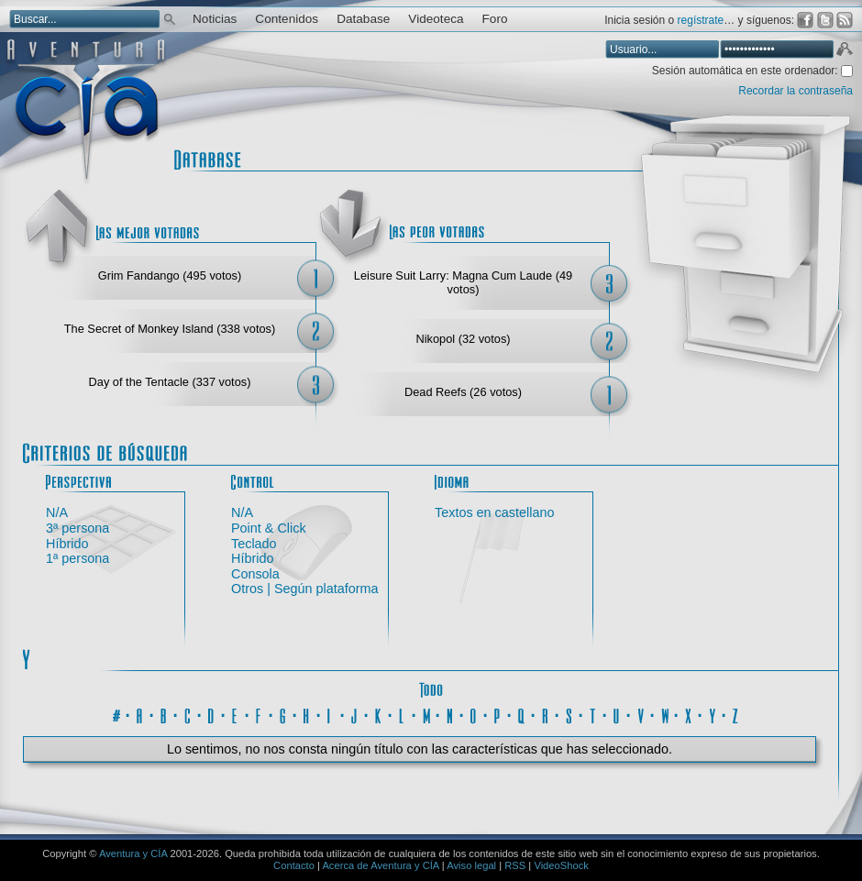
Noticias (215, 19)
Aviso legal (471, 865)
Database (363, 19)
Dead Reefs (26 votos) (463, 392)
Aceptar (843, 51)
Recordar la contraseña (795, 90)
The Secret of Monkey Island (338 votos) (169, 329)
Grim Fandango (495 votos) (169, 275)
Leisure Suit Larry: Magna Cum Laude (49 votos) (463, 282)
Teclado (254, 543)
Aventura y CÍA (133, 853)
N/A (57, 512)
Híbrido (67, 543)
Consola (255, 574)
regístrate (701, 20)
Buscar (169, 17)
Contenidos (286, 19)
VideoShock (561, 865)
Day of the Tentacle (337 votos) (170, 382)
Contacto (294, 865)
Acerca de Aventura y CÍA (380, 865)
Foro (495, 19)
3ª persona (77, 528)
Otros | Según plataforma (305, 588)
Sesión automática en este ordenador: (746, 70)
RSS (514, 865)
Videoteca (435, 19)
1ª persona (77, 558)
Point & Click (268, 528)
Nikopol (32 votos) (462, 339)
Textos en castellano (494, 512)
